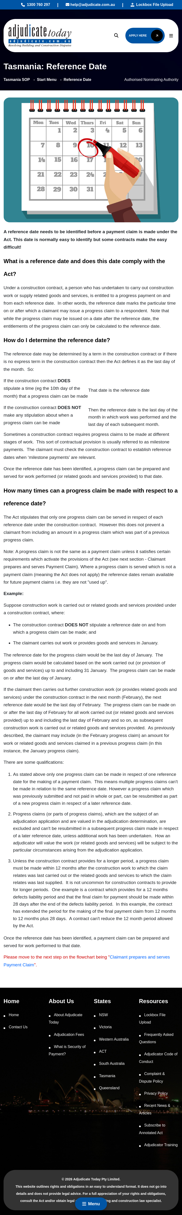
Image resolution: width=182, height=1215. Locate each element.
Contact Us (18, 1027)
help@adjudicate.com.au (90, 5)
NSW (103, 1015)
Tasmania (107, 1076)
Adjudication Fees (69, 1035)
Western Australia (114, 1039)
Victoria (105, 1027)
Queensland (109, 1088)
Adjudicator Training (161, 1145)
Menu (91, 1203)
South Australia (112, 1063)
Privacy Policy (156, 1093)
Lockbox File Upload (152, 5)
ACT (103, 1051)
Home (14, 1015)
